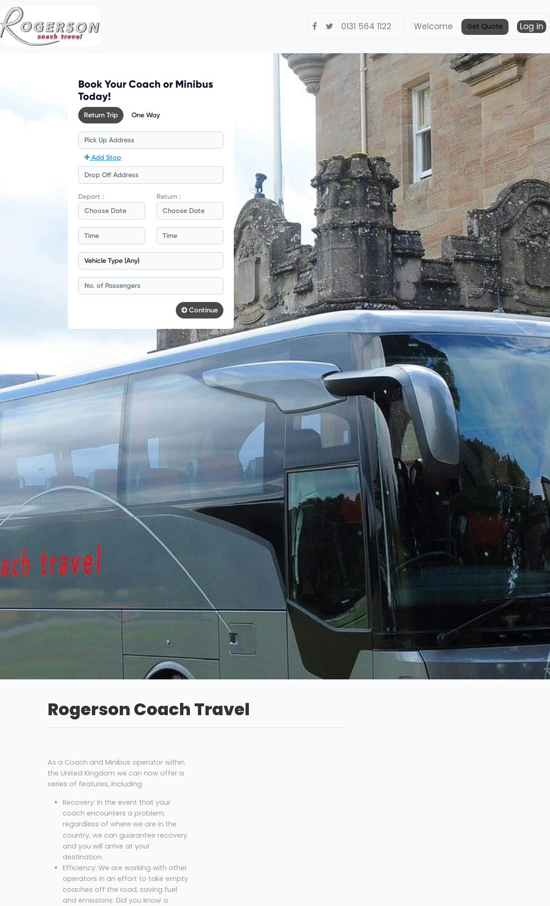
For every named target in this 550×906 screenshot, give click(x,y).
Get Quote (485, 26)
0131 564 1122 (366, 26)
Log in (531, 26)
